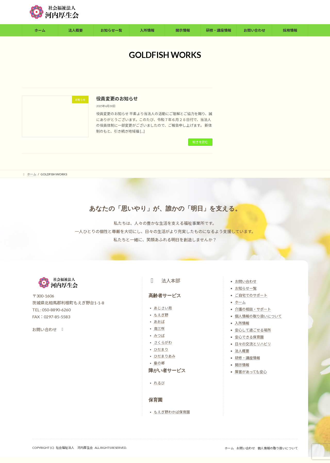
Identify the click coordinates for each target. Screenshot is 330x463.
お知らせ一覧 (246, 288)
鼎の (157, 363)
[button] (48, 329)
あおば (159, 322)
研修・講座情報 (247, 358)
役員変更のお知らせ (117, 98)
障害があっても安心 (251, 372)
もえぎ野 (161, 315)
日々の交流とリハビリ (253, 344)
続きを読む (200, 142)
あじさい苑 (163, 308)
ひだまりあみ (165, 356)
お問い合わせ (246, 281)
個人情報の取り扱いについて (258, 316)
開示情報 (242, 365)
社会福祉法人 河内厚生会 (74, 448)
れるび (159, 383)
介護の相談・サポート (253, 309)
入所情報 (242, 323)
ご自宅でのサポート (251, 295)
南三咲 (159, 329)
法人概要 (242, 351)
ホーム (240, 302)
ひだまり (161, 349)
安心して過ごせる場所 (253, 330)
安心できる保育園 (249, 337)
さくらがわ (163, 342)
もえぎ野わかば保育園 (172, 412)
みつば (159, 335)
